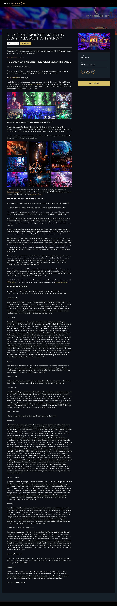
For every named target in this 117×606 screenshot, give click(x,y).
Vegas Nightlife (11, 57)
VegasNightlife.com (36, 194)
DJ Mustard (25, 43)
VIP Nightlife (11, 282)
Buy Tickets (94, 83)
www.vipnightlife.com (61, 282)
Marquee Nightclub (14, 78)
